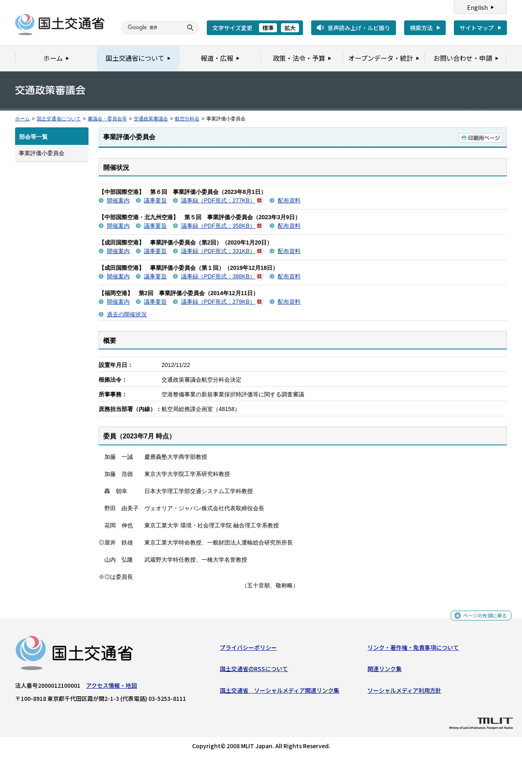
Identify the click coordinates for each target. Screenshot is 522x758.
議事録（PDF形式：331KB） (222, 251)
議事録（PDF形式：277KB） (222, 200)
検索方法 (421, 28)
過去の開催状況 (127, 314)
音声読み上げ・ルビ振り (358, 28)
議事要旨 (155, 200)
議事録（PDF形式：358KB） (222, 225)
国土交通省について (59, 119)
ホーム (22, 119)
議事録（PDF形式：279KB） (222, 301)
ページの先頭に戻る (482, 620)
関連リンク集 (384, 671)
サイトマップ (477, 28)
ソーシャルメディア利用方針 (404, 692)
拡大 (290, 28)
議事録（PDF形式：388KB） (222, 276)
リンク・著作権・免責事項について (413, 649)
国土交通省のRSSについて (254, 671)
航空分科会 (187, 119)
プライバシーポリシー (248, 649)
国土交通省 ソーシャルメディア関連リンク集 (279, 692)
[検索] (151, 28)
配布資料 (289, 200)
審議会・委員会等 (107, 119)
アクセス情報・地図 (111, 687)
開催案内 (118, 200)
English (477, 7)
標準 (268, 28)
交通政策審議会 (151, 119)
